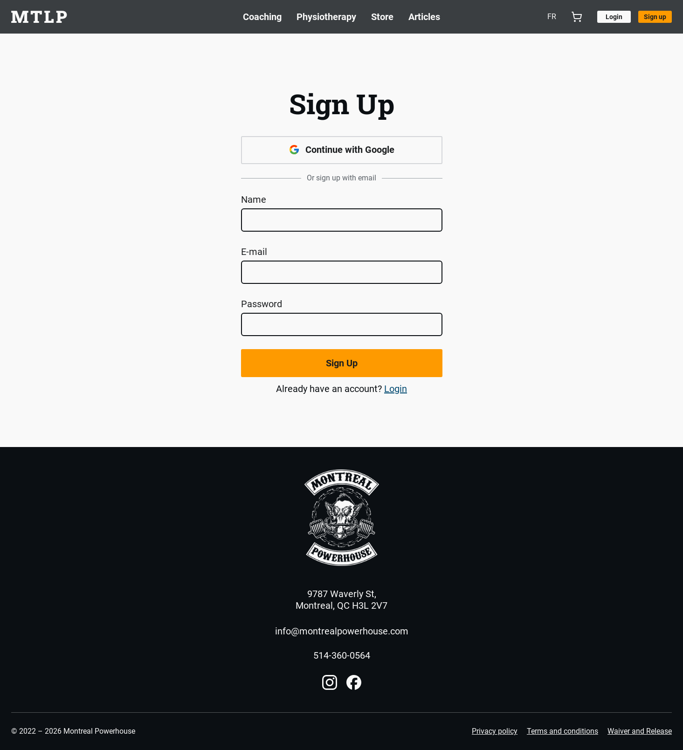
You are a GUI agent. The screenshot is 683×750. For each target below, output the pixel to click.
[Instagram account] (329, 682)
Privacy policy (494, 731)
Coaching (262, 16)
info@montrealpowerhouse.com (341, 631)
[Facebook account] (353, 682)
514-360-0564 (341, 655)
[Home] (341, 517)
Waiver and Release (639, 731)
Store (382, 16)
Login (395, 388)
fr (551, 16)
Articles (424, 16)
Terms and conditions (562, 731)
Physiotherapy (326, 16)
